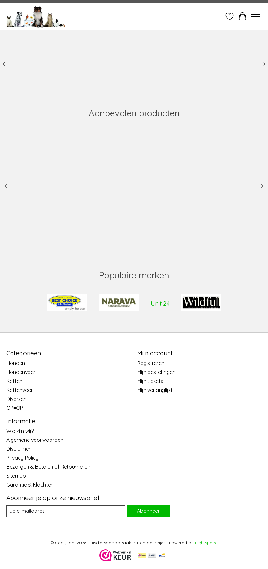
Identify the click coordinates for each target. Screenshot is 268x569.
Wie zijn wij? (20, 431)
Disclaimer (18, 449)
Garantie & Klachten (30, 484)
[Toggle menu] (255, 16)
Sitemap (16, 475)
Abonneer (148, 511)
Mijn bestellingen (156, 372)
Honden (15, 363)
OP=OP (14, 408)
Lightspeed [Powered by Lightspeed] (206, 542)
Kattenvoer (19, 390)
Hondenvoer (20, 372)
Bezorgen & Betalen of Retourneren (48, 467)
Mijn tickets (150, 381)
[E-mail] (65, 511)
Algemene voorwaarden (34, 440)
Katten (14, 381)
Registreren (150, 363)
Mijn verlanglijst (155, 390)
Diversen (16, 399)
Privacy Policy (22, 458)
